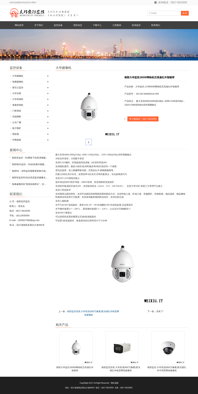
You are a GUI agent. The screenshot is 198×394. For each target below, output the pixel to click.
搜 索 (185, 13)
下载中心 (97, 25)
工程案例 (116, 25)
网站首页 (19, 25)
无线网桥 (16, 116)
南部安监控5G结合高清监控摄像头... (29, 177)
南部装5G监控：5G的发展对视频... (29, 164)
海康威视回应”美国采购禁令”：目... (29, 184)
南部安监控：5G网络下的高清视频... (29, 157)
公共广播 (16, 122)
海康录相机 (17, 105)
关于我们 (38, 25)
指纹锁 (15, 134)
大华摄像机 (17, 76)
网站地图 (114, 383)
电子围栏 (16, 128)
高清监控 (136, 25)
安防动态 (77, 25)
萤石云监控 (17, 87)
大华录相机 (17, 99)
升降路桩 (16, 140)
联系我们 (155, 25)
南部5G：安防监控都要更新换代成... (29, 171)
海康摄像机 (17, 81)
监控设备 (58, 25)
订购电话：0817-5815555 (143, 119)
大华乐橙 (16, 93)
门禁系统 (16, 110)
